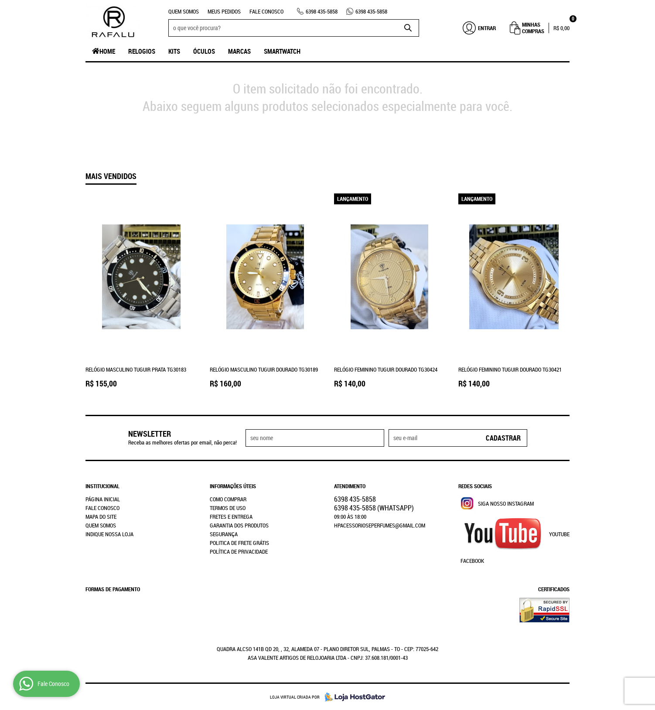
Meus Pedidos (224, 11)
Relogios (141, 51)
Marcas (239, 51)
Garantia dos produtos (239, 525)
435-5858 (322, 11)
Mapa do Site (100, 516)
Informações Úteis (233, 486)
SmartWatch (282, 51)
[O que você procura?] (408, 28)
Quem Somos (183, 11)
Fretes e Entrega (231, 516)
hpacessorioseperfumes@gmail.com (379, 525)
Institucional (102, 486)
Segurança (224, 534)
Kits (174, 51)
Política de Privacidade (239, 551)
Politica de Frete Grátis (239, 543)
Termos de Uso (228, 508)
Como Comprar (228, 499)
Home (107, 51)
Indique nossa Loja (109, 534)
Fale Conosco (266, 11)
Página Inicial (102, 499)
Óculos (204, 51)
